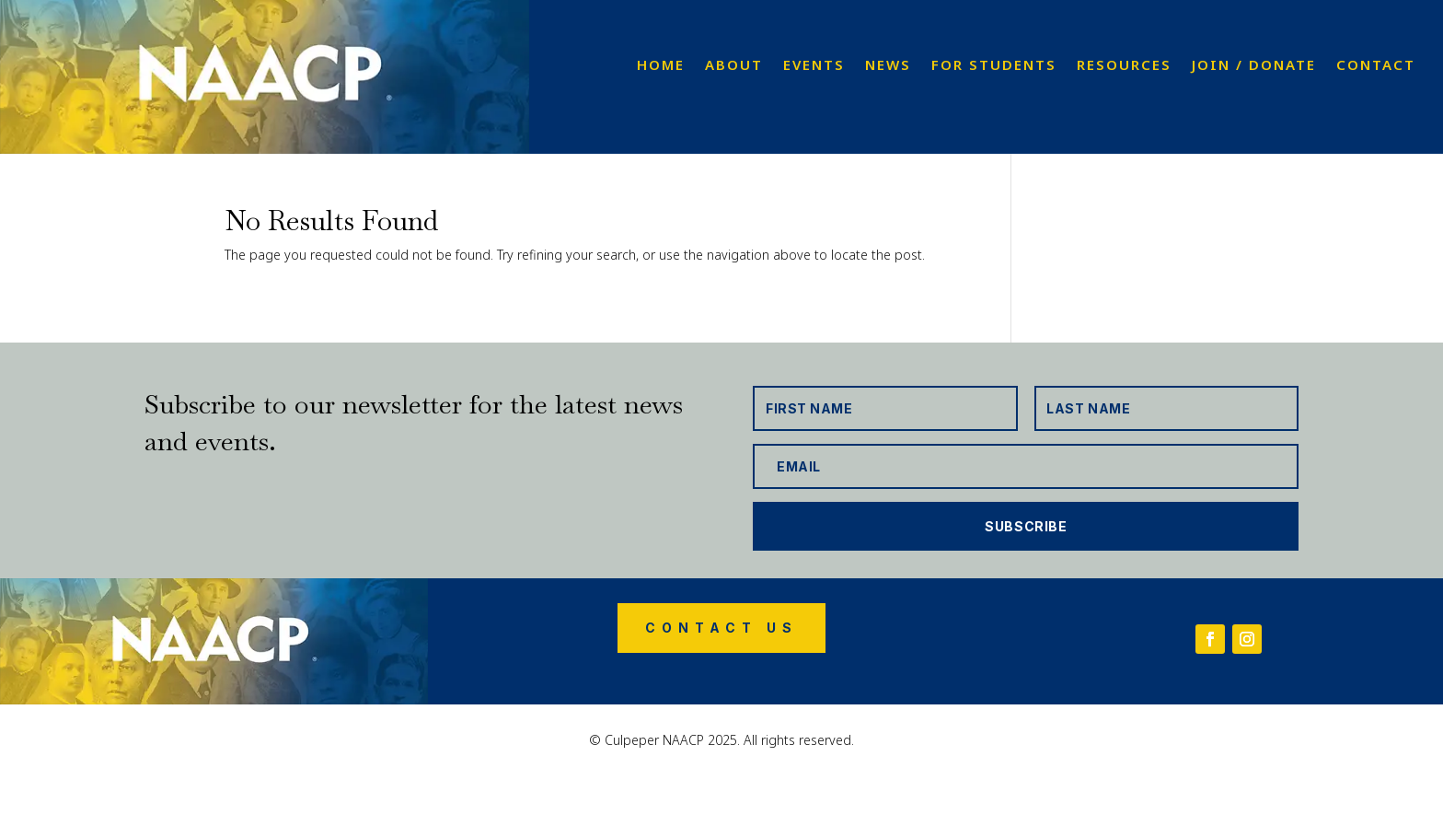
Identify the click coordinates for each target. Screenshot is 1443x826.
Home (661, 66)
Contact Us (721, 627)
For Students (993, 66)
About (734, 66)
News (888, 66)
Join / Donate (1254, 66)
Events (814, 66)
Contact (1375, 66)
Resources (1124, 66)
